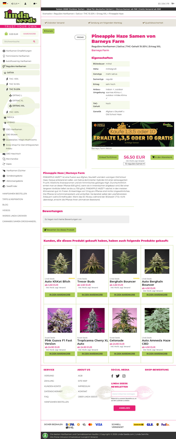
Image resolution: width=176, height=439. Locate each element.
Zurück (48, 31)
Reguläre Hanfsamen (64, 13)
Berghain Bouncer (123, 281)
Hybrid (9, 122)
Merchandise (10, 159)
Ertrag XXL (102, 13)
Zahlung (49, 381)
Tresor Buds (86, 281)
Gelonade (117, 340)
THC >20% (12, 112)
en (163, 3)
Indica (8, 117)
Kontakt (82, 391)
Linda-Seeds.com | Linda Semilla (133, 434)
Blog (5, 204)
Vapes (7, 164)
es (159, 3)
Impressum (84, 386)
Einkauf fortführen (108, 157)
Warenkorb (29, 34)
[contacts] (35, 3)
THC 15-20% (89, 13)
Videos (6, 210)
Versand (49, 375)
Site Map (82, 381)
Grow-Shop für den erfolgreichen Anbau (20, 146)
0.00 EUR (11, 33)
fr (167, 3)
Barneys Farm (100, 50)
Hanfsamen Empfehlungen (17, 51)
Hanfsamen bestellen (56, 402)
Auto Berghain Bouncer (152, 283)
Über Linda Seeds (87, 396)
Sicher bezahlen (53, 424)
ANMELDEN (124, 408)
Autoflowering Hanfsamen (16, 61)
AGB (80, 375)
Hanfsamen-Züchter (14, 171)
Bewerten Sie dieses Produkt (59, 230)
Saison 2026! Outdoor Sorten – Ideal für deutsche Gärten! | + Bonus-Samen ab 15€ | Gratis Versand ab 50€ (108, 9)
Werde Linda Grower (14, 216)
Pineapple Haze (116, 13)
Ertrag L (15, 95)
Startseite (47, 13)
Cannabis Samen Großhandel (19, 221)
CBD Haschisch (11, 154)
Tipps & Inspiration (12, 199)
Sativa (79, 13)
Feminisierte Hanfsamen (15, 56)
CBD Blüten (9, 135)
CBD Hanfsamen (12, 129)
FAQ (46, 396)
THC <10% (11, 79)
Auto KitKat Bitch (57, 281)
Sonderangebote (12, 176)
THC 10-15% (12, 84)
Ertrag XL (15, 101)
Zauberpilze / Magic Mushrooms (19, 140)
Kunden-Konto (52, 386)
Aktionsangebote (12, 181)
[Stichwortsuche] (18, 41)
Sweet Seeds (50, 338)
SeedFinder (9, 186)
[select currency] (15, 3)
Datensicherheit (53, 391)
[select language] (5, 3)
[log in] (25, 3)
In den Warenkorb (162, 157)
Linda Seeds (49, 279)
